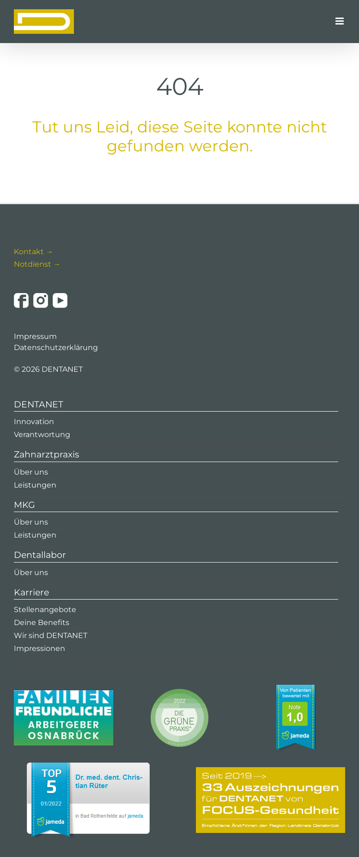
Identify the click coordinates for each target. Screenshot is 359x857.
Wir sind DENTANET (50, 635)
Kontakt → (33, 251)
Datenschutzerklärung (56, 347)
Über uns (31, 472)
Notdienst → (37, 264)
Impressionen (39, 648)
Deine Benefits (41, 622)
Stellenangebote (45, 609)
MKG (24, 505)
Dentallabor (40, 555)
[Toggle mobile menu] (340, 21)
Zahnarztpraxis (46, 454)
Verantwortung (42, 434)
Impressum (35, 336)
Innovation (34, 421)
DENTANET (38, 404)
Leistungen (35, 485)
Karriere (31, 592)
